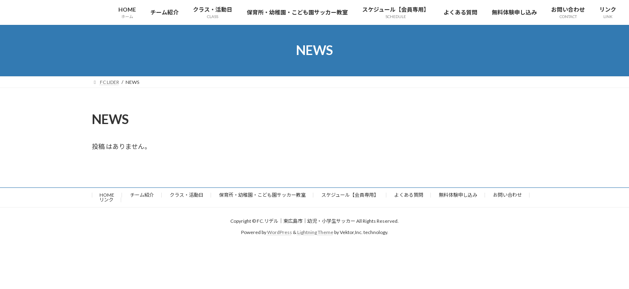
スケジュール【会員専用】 (350, 195)
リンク (106, 200)
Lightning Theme (315, 232)
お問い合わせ (507, 195)
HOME (106, 195)
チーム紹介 (142, 195)
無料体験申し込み (458, 195)
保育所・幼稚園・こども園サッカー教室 (262, 195)
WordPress (279, 232)
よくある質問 (408, 195)
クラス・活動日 (186, 195)
